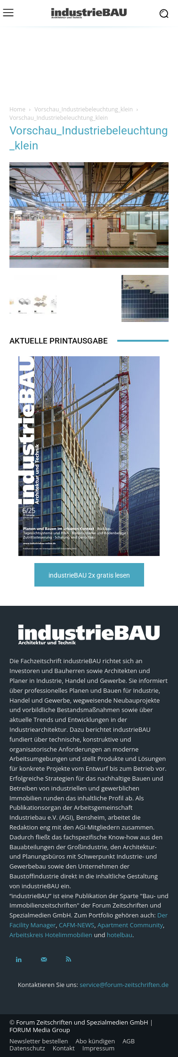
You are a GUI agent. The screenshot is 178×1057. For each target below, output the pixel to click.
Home (17, 109)
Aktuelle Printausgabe (58, 340)
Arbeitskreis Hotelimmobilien (50, 935)
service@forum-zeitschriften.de (124, 984)
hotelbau (119, 935)
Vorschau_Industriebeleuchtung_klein (83, 109)
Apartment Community (130, 925)
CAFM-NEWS (76, 925)
